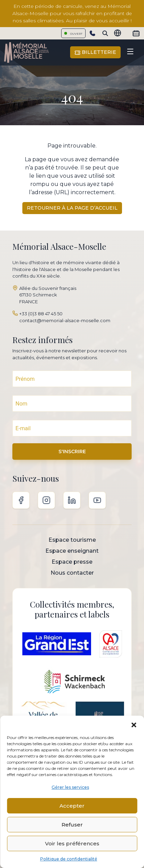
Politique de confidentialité (68, 858)
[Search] (105, 33)
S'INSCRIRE (72, 451)
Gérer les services (70, 787)
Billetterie (95, 52)
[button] (133, 724)
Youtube (97, 500)
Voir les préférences (72, 843)
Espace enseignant (72, 551)
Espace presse (72, 562)
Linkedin (71, 500)
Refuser (72, 824)
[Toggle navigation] (130, 52)
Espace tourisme (72, 540)
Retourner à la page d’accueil (72, 208)
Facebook (21, 500)
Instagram (46, 500)
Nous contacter (72, 573)
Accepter (72, 805)
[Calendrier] (136, 33)
